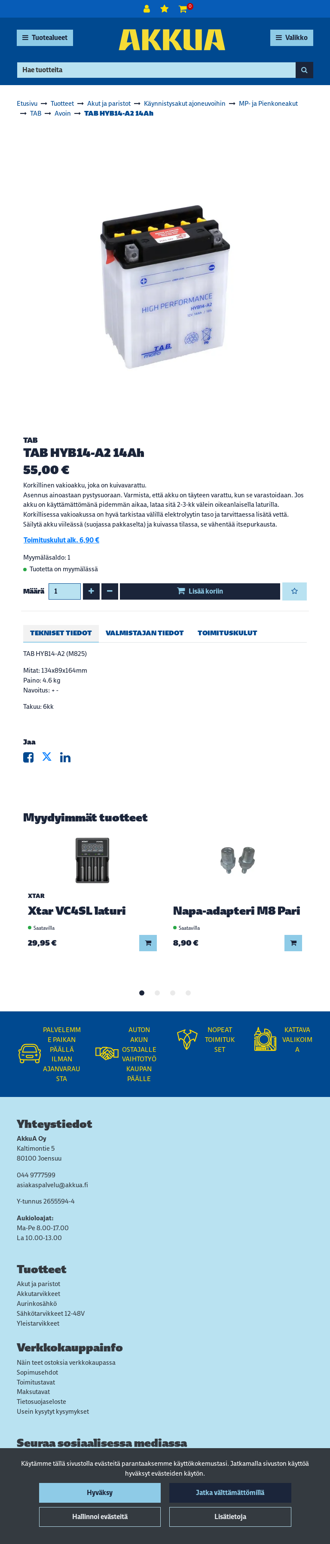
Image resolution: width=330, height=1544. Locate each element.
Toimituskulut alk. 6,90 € (61, 540)
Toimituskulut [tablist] (227, 632)
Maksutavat (33, 1392)
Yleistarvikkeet (38, 1323)
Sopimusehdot (37, 1372)
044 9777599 (36, 1175)
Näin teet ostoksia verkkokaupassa (66, 1362)
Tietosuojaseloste (41, 1401)
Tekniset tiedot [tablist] (61, 632)
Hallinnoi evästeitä (100, 1516)
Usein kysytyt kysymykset (53, 1411)
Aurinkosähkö (37, 1303)
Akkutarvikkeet (38, 1294)
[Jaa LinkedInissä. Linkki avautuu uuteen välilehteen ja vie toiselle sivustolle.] (68, 759)
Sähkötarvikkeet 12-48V (51, 1313)
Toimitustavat (36, 1382)
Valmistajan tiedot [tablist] (145, 632)
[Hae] (156, 70)
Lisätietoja (230, 1516)
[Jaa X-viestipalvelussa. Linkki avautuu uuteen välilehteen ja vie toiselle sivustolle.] (51, 759)
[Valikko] (291, 38)
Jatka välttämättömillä (230, 1492)
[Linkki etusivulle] (172, 40)
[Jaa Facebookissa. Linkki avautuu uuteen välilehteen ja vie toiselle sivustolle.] (32, 759)
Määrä (33, 591)
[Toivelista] (165, 9)
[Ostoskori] (183, 9)
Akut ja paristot (38, 1284)
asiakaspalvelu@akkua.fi (52, 1185)
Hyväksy (100, 1492)
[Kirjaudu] (148, 9)
